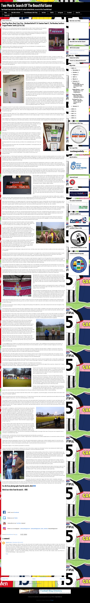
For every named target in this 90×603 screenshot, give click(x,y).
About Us (78, 12)
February (75, 81)
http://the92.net (58, 596)
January (75, 106)
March (74, 79)
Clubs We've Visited (15, 12)
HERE (34, 486)
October (75, 72)
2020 (72, 68)
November (76, 70)
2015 (72, 118)
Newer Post (5, 578)
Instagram (60, 12)
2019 (72, 109)
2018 (72, 111)
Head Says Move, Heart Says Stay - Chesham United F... (78, 96)
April (74, 76)
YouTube (44, 12)
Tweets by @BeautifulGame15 (78, 60)
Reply (7, 553)
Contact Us (6, 15)
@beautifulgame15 (25, 528)
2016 (72, 115)
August (75, 74)
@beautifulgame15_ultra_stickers (39, 528)
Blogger (52, 600)
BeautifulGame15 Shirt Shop (30, 12)
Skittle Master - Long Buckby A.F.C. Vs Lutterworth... (78, 91)
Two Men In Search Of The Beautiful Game (26, 6)
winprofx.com (9, 542)
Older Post (62, 578)
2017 (72, 113)
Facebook (69, 12)
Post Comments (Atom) (36, 583)
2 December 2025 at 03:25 (17, 542)
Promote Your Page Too (74, 53)
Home (5, 12)
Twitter (52, 12)
